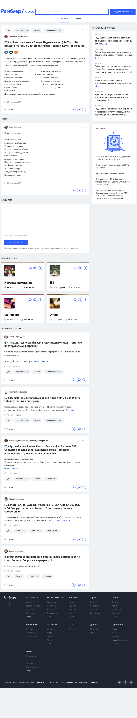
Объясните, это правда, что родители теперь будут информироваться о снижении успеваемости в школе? (113, 69)
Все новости (32, 598)
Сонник (115, 629)
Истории (51, 629)
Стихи (54, 315)
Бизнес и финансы (56, 598)
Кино (92, 602)
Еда (70, 613)
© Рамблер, (8, 682)
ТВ (27, 660)
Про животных (32, 667)
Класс (72, 625)
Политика (30, 610)
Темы (71, 633)
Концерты (94, 606)
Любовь (72, 610)
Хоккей (115, 606)
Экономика (52, 602)
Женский (73, 598)
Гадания (115, 637)
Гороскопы (117, 625)
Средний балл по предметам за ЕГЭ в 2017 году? (112, 166)
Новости (29, 629)
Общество (30, 613)
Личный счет (53, 613)
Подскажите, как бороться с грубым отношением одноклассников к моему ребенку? (113, 41)
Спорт (115, 598)
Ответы (72, 629)
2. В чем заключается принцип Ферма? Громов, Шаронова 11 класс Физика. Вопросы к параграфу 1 (42, 559)
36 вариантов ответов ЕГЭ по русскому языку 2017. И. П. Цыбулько (112, 157)
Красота (72, 606)
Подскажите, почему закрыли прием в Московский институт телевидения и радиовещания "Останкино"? (113, 112)
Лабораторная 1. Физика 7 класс (109, 173)
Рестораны (95, 613)
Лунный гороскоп (120, 640)
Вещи (49, 637)
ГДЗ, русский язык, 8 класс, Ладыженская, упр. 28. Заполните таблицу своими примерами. (42, 400)
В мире (29, 602)
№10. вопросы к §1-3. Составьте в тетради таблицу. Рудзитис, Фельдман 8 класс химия (112, 182)
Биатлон (115, 613)
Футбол (115, 602)
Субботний (52, 625)
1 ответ (9, 109)
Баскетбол (116, 610)
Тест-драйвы (31, 633)
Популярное (31, 656)
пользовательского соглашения (64, 248)
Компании (51, 606)
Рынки (50, 610)
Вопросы (94, 629)
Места (50, 640)
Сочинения (11, 315)
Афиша (94, 598)
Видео (29, 652)
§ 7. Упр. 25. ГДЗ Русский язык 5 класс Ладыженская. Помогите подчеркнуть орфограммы (43, 344)
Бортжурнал (31, 637)
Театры (93, 610)
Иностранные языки (18, 282)
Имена (115, 633)
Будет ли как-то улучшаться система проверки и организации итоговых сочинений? (112, 98)
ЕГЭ (52, 282)
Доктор (94, 625)
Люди (49, 633)
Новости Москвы (33, 606)
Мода (71, 602)
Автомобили (32, 625)
